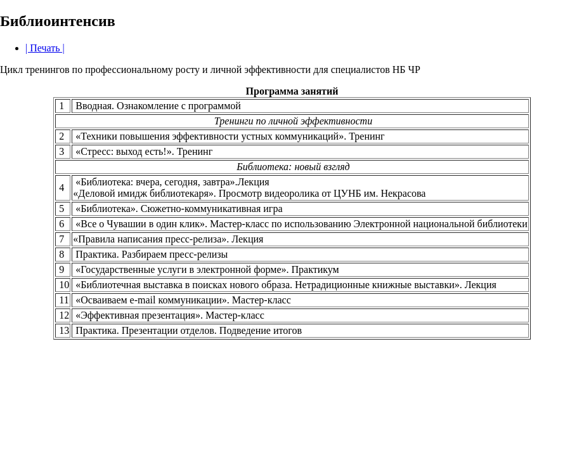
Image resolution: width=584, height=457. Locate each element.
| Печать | (45, 48)
